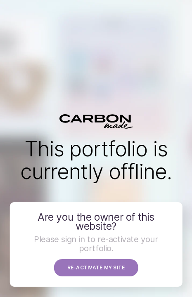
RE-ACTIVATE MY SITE (96, 267)
